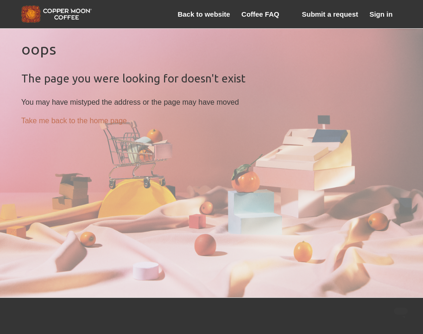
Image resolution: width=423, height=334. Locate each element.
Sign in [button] (380, 14)
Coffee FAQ (260, 14)
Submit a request (330, 14)
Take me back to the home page (74, 120)
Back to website (203, 14)
